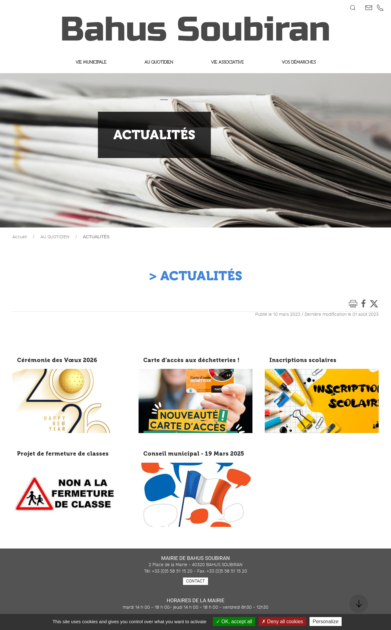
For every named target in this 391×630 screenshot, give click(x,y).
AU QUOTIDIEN (54, 237)
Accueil (19, 237)
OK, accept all (234, 621)
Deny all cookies (282, 621)
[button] (353, 8)
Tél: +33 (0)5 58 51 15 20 (168, 571)
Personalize (326, 621)
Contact (195, 581)
